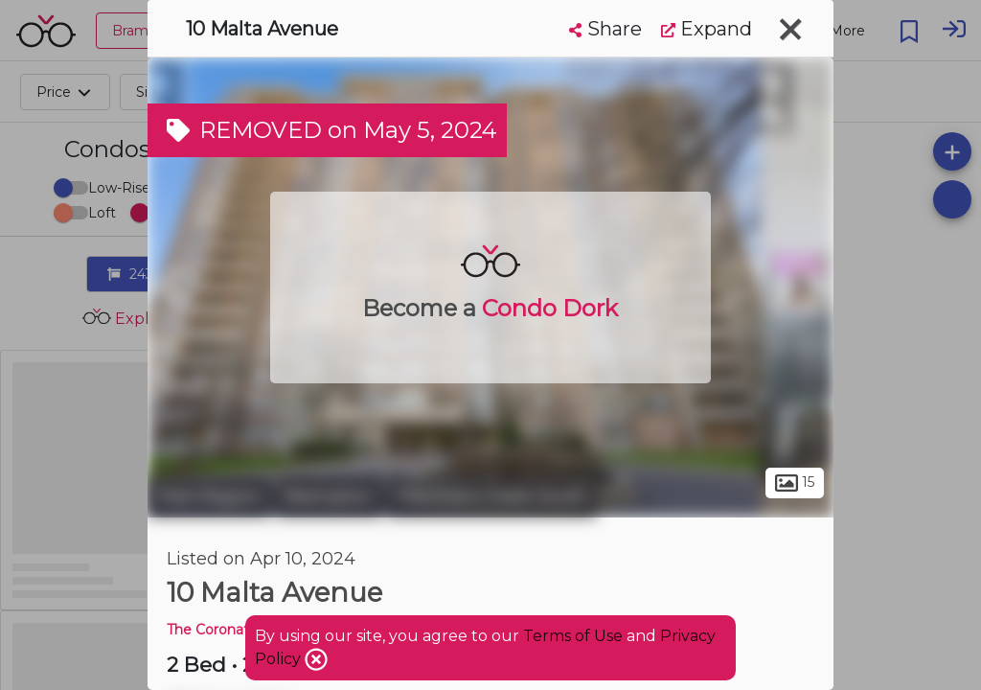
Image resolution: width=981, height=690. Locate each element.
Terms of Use (573, 636)
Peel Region (209, 496)
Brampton (329, 496)
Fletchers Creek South (492, 496)
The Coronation (218, 629)
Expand (706, 28)
